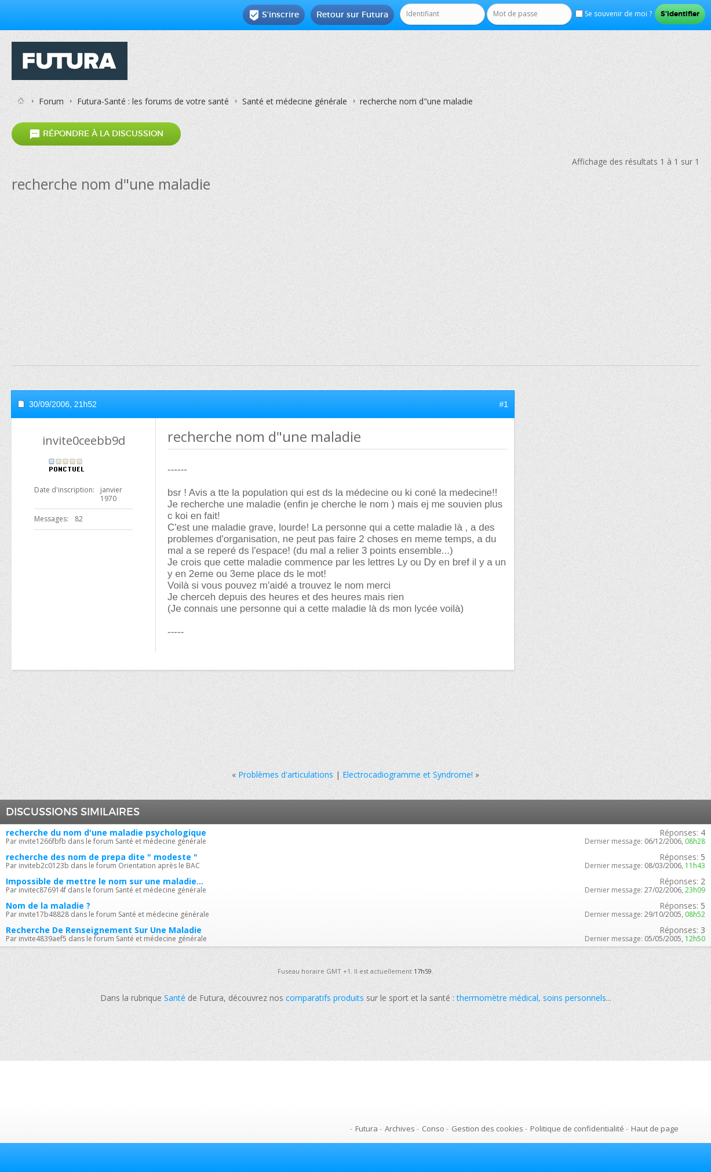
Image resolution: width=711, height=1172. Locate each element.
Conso (433, 1128)
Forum (51, 101)
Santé (174, 997)
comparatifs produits (325, 997)
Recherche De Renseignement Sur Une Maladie (104, 929)
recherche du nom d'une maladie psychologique (106, 832)
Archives (400, 1128)
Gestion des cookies (487, 1128)
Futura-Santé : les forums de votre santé (153, 101)
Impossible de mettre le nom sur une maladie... (104, 881)
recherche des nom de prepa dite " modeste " (102, 856)
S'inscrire (274, 15)
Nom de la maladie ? (48, 905)
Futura (366, 1128)
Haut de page (655, 1128)
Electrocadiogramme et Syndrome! (407, 774)
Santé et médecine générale (294, 101)
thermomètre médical (497, 997)
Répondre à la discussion (96, 134)
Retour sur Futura (352, 14)
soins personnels (574, 997)
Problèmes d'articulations (285, 774)
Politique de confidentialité (577, 1128)
